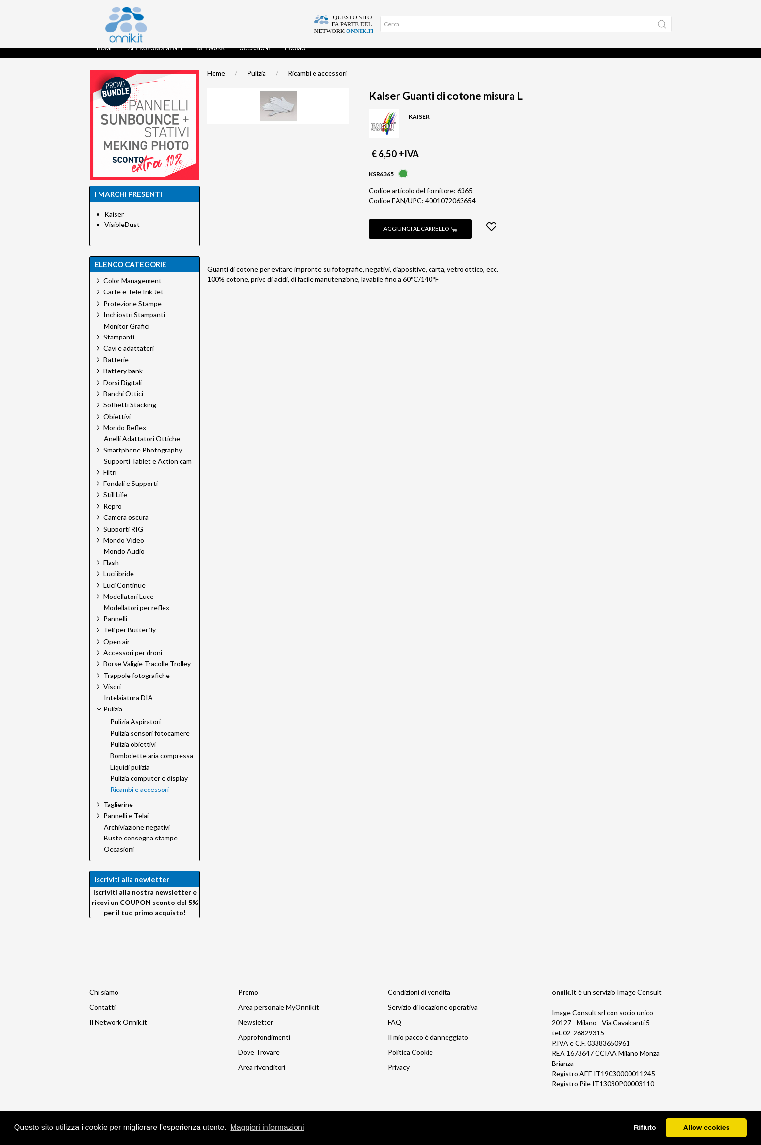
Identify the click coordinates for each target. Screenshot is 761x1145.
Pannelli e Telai (126, 825)
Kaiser (114, 224)
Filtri (109, 482)
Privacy (399, 1077)
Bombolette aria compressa (151, 765)
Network (211, 58)
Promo (295, 58)
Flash (111, 572)
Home (105, 58)
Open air (116, 651)
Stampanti (118, 346)
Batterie (116, 369)
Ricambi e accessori (317, 83)
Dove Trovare (259, 1062)
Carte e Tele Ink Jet (133, 301)
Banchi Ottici (123, 403)
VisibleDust (122, 234)
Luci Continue (124, 595)
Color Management (132, 290)
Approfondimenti (155, 58)
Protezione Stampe (132, 313)
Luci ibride (118, 583)
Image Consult (639, 1002)
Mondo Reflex (124, 437)
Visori (112, 696)
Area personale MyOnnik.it (278, 1017)
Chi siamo (103, 1002)
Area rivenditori (261, 1077)
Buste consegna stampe (141, 848)
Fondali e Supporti (130, 493)
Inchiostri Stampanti (134, 324)
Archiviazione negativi (137, 837)
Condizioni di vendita (419, 1002)
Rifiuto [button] (645, 1127)
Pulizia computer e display (149, 788)
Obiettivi (117, 426)
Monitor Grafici (126, 336)
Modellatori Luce (128, 606)
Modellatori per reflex (136, 617)
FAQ (394, 1032)
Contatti (102, 1017)
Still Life (115, 504)
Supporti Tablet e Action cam (148, 471)
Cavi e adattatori (128, 358)
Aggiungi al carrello (420, 238)
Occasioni (254, 58)
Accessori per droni (132, 662)
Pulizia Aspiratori (135, 731)
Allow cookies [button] (706, 1127)
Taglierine (118, 814)
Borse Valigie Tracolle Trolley (147, 673)
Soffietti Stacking (129, 414)
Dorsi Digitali (122, 392)
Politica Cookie (410, 1062)
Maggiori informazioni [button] (267, 1127)
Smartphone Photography (142, 459)
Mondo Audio (124, 561)
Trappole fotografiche (136, 685)
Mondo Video (123, 550)
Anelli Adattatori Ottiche (142, 448)
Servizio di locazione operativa (433, 1017)
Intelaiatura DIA (128, 707)
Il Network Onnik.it (118, 1032)
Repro (112, 516)
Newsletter (255, 1032)
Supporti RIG (123, 538)
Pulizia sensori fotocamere (150, 743)
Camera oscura (126, 527)
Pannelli (115, 628)
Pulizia (256, 83)
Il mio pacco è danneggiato (428, 1047)
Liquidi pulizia (129, 777)
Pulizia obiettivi (133, 754)
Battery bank (123, 380)
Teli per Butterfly (129, 639)
